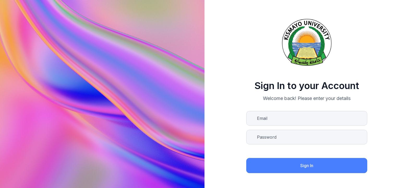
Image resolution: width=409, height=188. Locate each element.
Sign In (306, 165)
